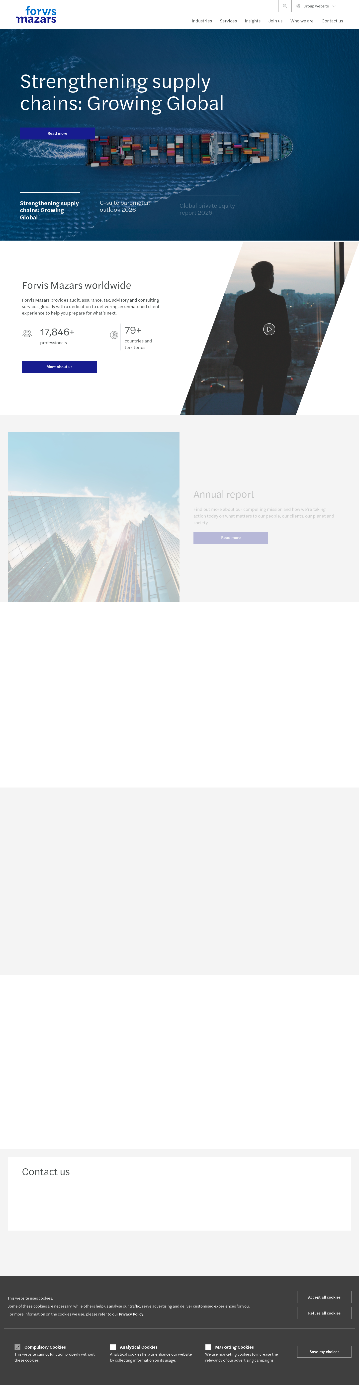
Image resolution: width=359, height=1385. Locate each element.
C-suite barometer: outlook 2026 (125, 207)
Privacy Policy (131, 1314)
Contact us (332, 20)
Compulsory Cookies (45, 1347)
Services (228, 20)
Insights (253, 20)
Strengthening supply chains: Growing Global (122, 91)
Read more (57, 133)
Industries (202, 20)
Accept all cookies (324, 1297)
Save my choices (324, 1351)
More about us (59, 367)
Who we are (302, 20)
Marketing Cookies (234, 1347)
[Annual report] (269, 333)
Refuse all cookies (324, 1313)
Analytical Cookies (139, 1347)
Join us (275, 20)
